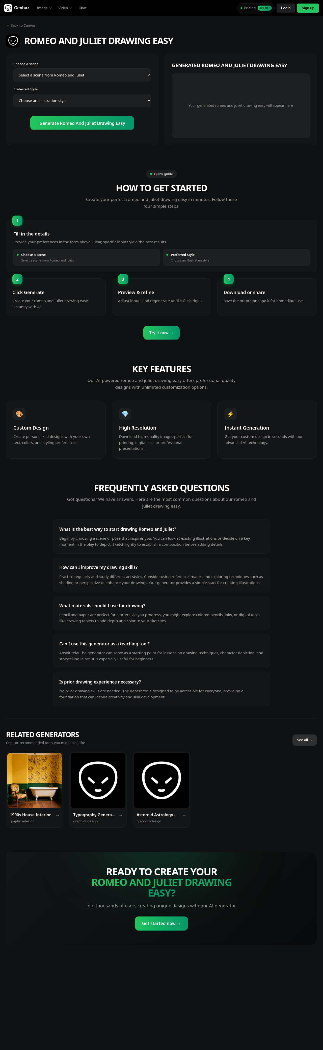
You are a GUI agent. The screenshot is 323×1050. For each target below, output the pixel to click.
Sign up (308, 8)
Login (285, 8)
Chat (82, 8)
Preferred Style (25, 89)
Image (44, 8)
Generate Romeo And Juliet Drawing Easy (82, 123)
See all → (304, 740)
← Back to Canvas (21, 25)
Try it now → (161, 332)
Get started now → (161, 923)
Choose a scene (25, 64)
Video (65, 8)
